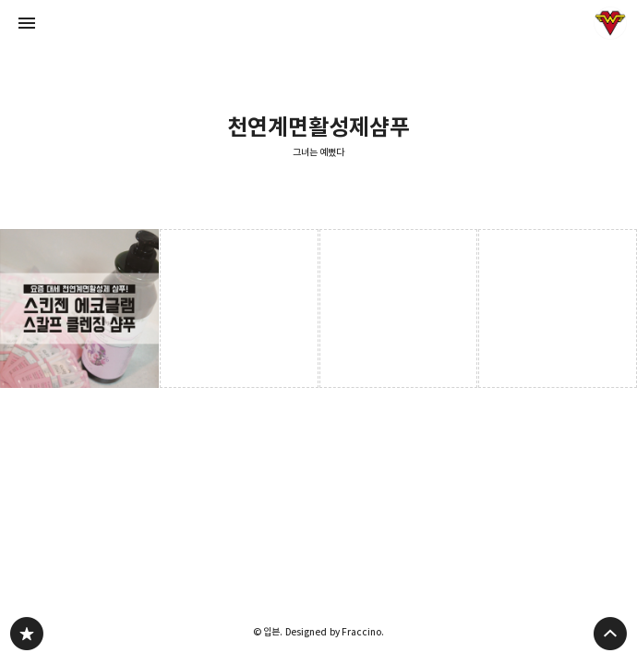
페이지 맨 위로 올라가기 (610, 633)
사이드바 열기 (27, 23)
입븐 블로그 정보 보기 (610, 23)
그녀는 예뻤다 (319, 152)
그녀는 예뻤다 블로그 (27, 633)
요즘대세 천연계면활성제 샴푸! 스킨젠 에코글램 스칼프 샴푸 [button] (79, 308)
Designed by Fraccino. (334, 631)
